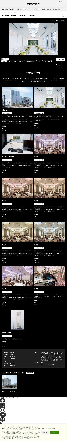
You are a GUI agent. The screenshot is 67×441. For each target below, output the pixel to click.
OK (54, 437)
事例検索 (61, 59)
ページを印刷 (60, 67)
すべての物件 (29, 372)
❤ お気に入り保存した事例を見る (58, 20)
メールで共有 (60, 65)
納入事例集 (15, 11)
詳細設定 (45, 437)
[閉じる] (64, 437)
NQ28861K (37, 127)
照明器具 (10, 11)
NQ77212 (4, 130)
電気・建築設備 (4, 11)
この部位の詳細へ (6, 113)
